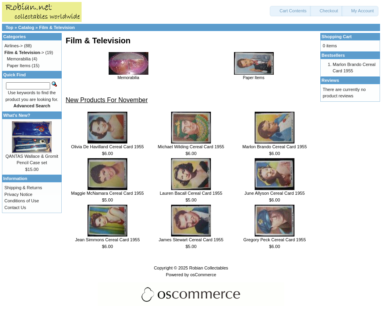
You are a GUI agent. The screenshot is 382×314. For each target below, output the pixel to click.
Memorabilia (128, 75)
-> (24, 52)
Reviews (330, 80)
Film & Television (57, 27)
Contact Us (15, 207)
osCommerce (203, 274)
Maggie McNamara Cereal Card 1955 (107, 193)
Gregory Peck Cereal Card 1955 (274, 239)
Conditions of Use (21, 200)
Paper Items (254, 75)
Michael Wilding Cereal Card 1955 (191, 146)
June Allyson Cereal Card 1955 (274, 193)
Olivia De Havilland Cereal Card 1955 (107, 146)
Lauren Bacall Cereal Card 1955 (191, 193)
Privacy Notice (18, 194)
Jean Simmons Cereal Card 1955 (107, 239)
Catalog (26, 27)
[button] (290, 11)
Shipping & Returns (23, 187)
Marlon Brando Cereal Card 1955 (274, 146)
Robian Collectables (208, 268)
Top (9, 27)
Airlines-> (13, 45)
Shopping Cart (337, 36)
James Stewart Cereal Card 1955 (191, 239)
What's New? (16, 115)
